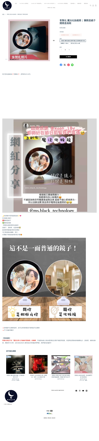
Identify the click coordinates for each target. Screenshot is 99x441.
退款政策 (53, 417)
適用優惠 (62, 31)
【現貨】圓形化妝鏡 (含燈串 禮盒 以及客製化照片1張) (73, 40)
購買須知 (86, 3)
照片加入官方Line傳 (75, 43)
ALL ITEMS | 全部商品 (24, 3)
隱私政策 (49, 417)
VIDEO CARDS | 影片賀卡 (49, 3)
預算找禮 (73, 3)
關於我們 (79, 3)
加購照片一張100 (64, 43)
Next (54, 40)
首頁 (16, 3)
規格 (61, 38)
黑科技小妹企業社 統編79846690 (57, 390)
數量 (61, 47)
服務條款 (45, 417)
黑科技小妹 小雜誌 (51, 7)
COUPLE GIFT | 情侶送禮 (36, 3)
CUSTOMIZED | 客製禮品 (63, 3)
